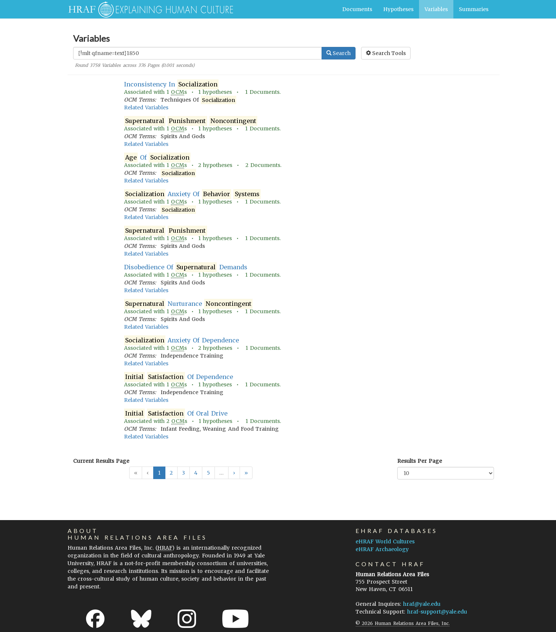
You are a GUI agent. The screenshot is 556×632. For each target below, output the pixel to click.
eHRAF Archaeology (382, 549)
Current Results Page (101, 461)
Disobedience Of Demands (185, 267)
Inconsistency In (171, 84)
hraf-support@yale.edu (437, 611)
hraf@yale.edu (421, 604)
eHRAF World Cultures (385, 541)
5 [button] (208, 472)
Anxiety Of (192, 194)
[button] (234, 473)
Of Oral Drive (176, 413)
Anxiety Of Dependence (181, 340)
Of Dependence (178, 377)
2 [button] (171, 472)
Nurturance (188, 304)
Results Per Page (419, 461)
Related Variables (146, 107)
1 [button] (159, 472)
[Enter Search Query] (197, 53)
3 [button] (183, 472)
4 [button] (196, 472)
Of (157, 157)
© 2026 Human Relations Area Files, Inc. (403, 623)
